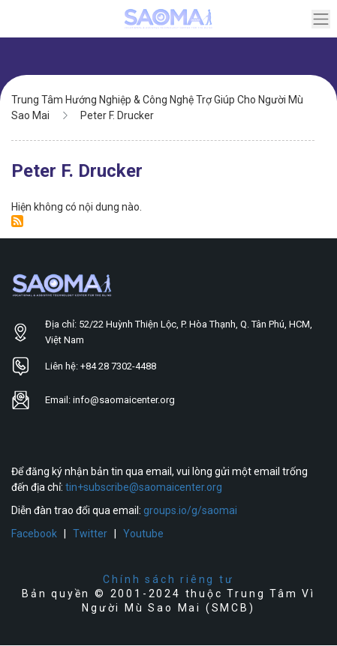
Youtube (143, 534)
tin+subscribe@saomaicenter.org (143, 487)
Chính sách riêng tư (168, 579)
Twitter (90, 534)
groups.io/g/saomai (190, 510)
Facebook (34, 534)
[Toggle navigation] (320, 19)
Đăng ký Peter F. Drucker (17, 221)
